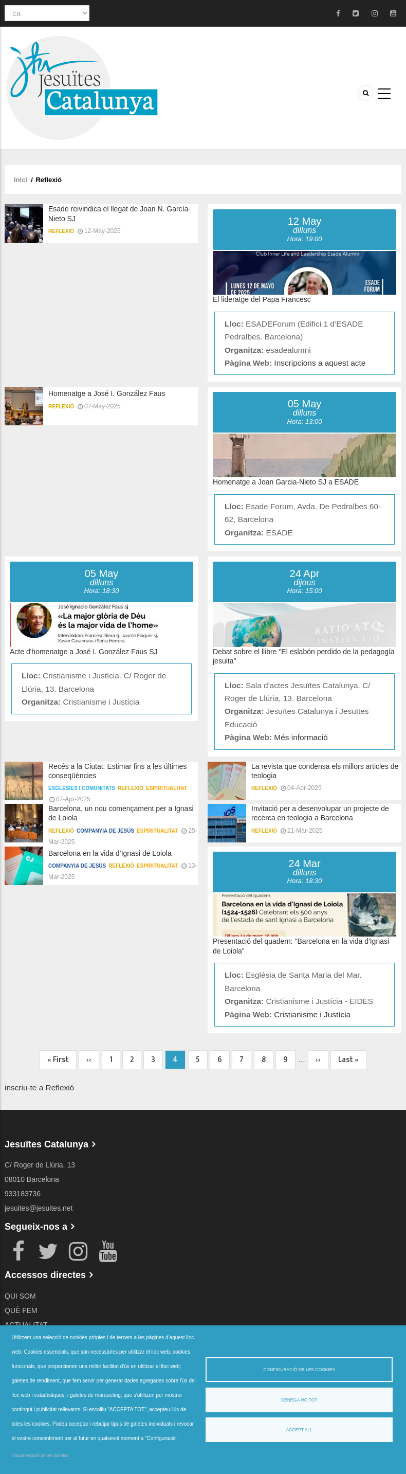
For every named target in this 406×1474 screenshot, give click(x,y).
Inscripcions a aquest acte (319, 362)
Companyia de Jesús (105, 831)
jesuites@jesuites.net (39, 1208)
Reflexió (61, 231)
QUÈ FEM (21, 1310)
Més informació (300, 737)
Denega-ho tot (299, 1400)
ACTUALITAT (26, 1325)
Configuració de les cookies (299, 1369)
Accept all (299, 1429)
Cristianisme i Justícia (312, 1014)
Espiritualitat (166, 788)
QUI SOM (20, 1296)
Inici (20, 180)
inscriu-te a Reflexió (39, 1087)
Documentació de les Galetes (40, 1455)
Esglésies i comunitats (81, 788)
